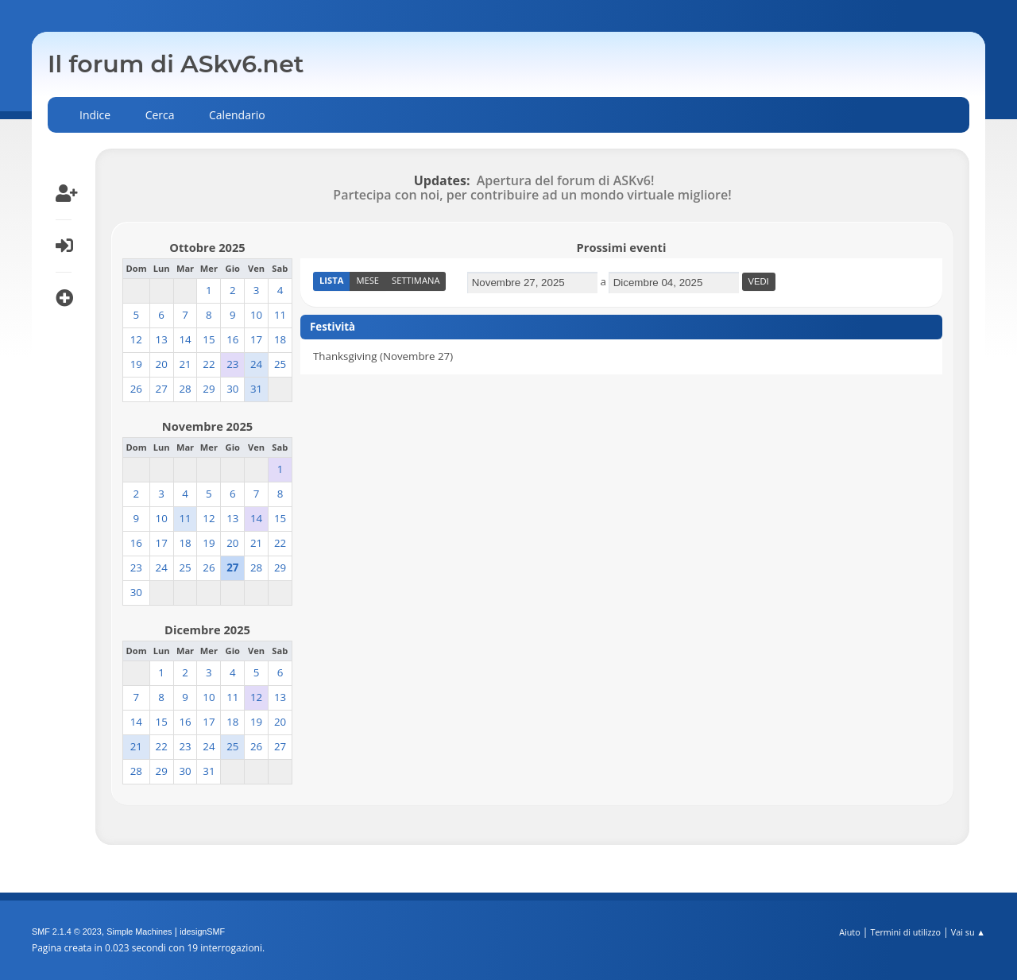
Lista (331, 280)
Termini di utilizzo (905, 932)
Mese (367, 280)
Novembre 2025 (207, 426)
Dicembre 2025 (207, 629)
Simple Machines (139, 931)
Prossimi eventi (622, 247)
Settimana (415, 280)
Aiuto (849, 932)
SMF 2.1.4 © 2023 (67, 931)
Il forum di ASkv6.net (176, 64)
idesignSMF (202, 931)
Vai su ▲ (968, 932)
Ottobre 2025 (207, 247)
